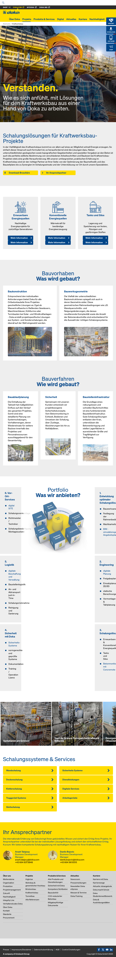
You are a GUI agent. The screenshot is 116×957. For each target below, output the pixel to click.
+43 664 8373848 (24, 862)
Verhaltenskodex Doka (12, 903)
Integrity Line (8, 900)
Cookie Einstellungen (71, 949)
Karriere (83, 19)
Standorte (7, 914)
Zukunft (6, 893)
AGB (57, 949)
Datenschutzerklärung (43, 949)
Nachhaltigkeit (97, 19)
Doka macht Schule (101, 889)
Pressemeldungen (78, 882)
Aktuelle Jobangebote (102, 886)
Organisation (8, 882)
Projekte (26, 19)
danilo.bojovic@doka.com (72, 859)
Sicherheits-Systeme (14, 644)
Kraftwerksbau (31, 892)
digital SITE (11, 507)
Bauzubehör (53, 892)
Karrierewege (99, 882)
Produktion (8, 886)
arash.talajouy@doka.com (27, 859)
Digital (60, 19)
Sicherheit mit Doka (56, 885)
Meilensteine (8, 879)
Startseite (6, 24)
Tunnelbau (30, 896)
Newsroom (75, 879)
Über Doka (14, 19)
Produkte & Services (44, 19)
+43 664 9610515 (68, 862)
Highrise (29, 879)
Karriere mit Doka (100, 879)
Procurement (8, 917)
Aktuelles (71, 19)
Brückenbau (30, 889)
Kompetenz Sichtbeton (58, 889)
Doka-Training (76, 896)
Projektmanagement (12, 889)
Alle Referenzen (32, 899)
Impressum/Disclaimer (21, 949)
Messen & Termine (78, 892)
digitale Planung (107, 572)
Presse (6, 949)
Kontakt (6, 910)
